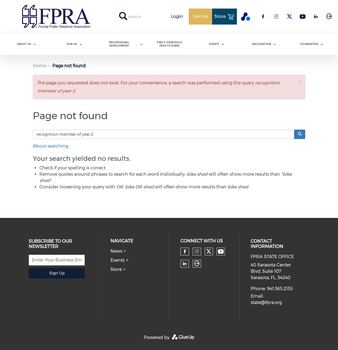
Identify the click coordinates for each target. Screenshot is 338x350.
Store (116, 269)
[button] (299, 81)
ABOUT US (24, 44)
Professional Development (119, 44)
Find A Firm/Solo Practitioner (169, 44)
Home (39, 65)
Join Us (71, 44)
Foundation (309, 44)
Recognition (261, 44)
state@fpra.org (266, 302)
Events (214, 44)
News (116, 251)
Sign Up (56, 273)
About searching (50, 146)
